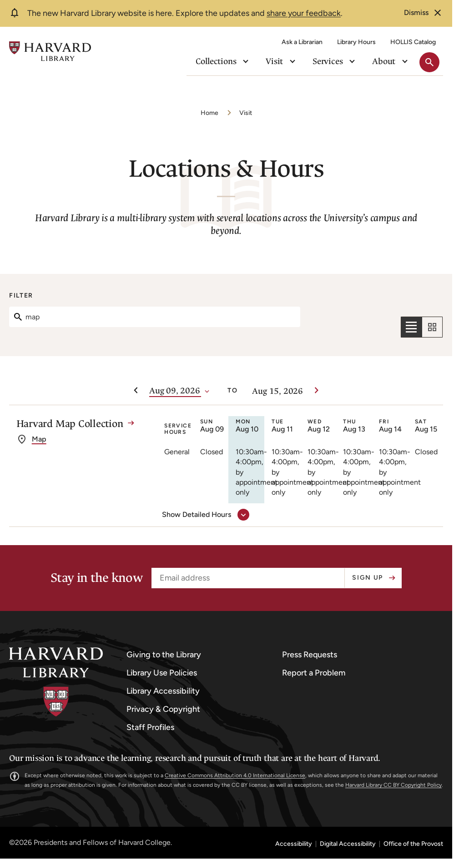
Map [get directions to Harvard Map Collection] (39, 454)
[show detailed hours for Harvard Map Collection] (204, 514)
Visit (245, 113)
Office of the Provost (413, 844)
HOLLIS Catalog (413, 42)
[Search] (154, 317)
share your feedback (304, 13)
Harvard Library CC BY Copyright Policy (393, 785)
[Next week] (316, 390)
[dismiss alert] (423, 12)
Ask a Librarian (302, 42)
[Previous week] (135, 390)
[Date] (175, 391)
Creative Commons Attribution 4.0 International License (235, 775)
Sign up (367, 577)
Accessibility (293, 844)
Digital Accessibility (348, 844)
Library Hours (356, 42)
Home (209, 113)
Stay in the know (96, 578)
